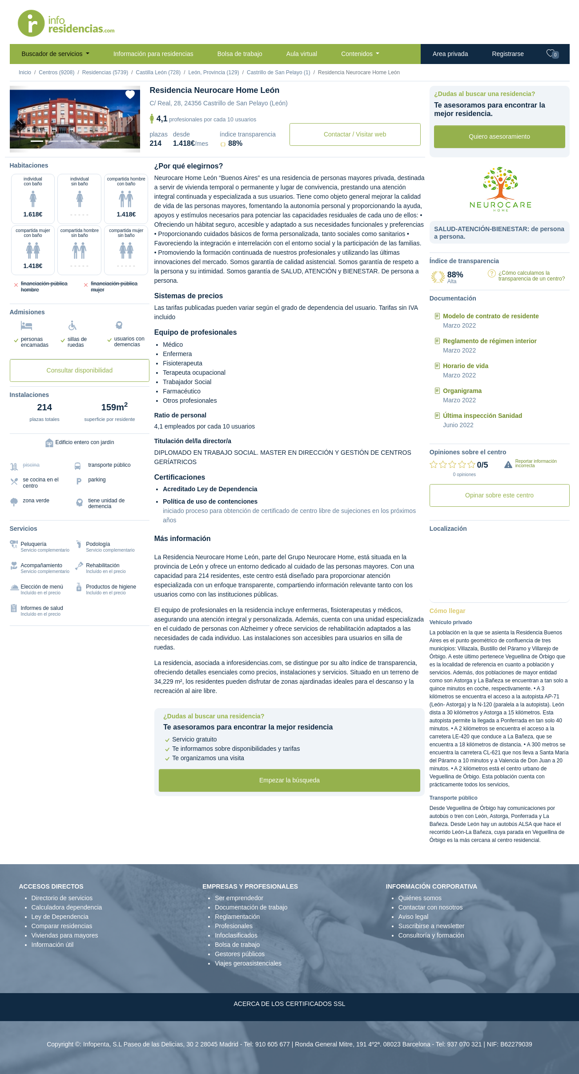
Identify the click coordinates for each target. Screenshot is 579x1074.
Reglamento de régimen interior (490, 341)
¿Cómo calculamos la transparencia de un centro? (532, 276)
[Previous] (19, 119)
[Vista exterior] (37, 141)
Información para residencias (153, 53)
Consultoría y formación (431, 935)
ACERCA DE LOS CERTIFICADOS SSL (289, 1003)
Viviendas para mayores (65, 935)
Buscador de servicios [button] (53, 53)
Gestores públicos (240, 954)
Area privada (450, 53)
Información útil (53, 944)
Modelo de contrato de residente (491, 316)
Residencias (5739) (105, 72)
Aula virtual (301, 53)
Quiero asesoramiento (499, 136)
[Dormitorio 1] (52, 141)
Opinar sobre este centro (499, 495)
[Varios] (98, 141)
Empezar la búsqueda (289, 780)
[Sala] (82, 141)
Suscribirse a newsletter (431, 926)
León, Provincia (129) (214, 72)
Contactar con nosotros (430, 907)
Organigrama (462, 390)
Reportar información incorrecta (536, 463)
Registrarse (508, 53)
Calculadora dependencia (67, 907)
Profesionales (234, 926)
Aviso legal (413, 916)
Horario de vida (465, 365)
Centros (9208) (56, 72)
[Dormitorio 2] (67, 141)
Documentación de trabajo (251, 907)
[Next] (130, 119)
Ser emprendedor (239, 898)
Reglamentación (237, 916)
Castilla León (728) (158, 72)
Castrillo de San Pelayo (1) (278, 72)
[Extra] (113, 141)
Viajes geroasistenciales (248, 963)
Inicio (25, 72)
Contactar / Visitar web (355, 134)
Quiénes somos (420, 898)
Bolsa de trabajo (239, 53)
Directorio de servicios (62, 898)
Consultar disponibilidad (80, 370)
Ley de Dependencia (60, 916)
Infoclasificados (236, 935)
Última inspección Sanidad (482, 415)
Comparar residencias (62, 926)
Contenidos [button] (357, 53)
